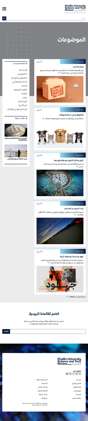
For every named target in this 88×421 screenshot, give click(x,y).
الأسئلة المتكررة (42, 391)
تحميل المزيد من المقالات (76, 297)
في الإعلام (44, 398)
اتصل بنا (78, 394)
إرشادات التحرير (42, 387)
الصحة (24, 86)
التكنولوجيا (22, 74)
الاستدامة (23, 70)
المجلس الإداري (76, 383)
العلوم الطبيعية (20, 90)
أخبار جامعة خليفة (42, 380)
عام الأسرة (23, 105)
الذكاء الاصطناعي (19, 82)
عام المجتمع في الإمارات (17, 109)
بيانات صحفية (43, 394)
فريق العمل (77, 391)
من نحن (78, 380)
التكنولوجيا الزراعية (19, 78)
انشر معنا (44, 383)
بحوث (25, 98)
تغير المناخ (22, 101)
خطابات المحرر (76, 398)
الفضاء (24, 94)
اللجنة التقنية (77, 387)
